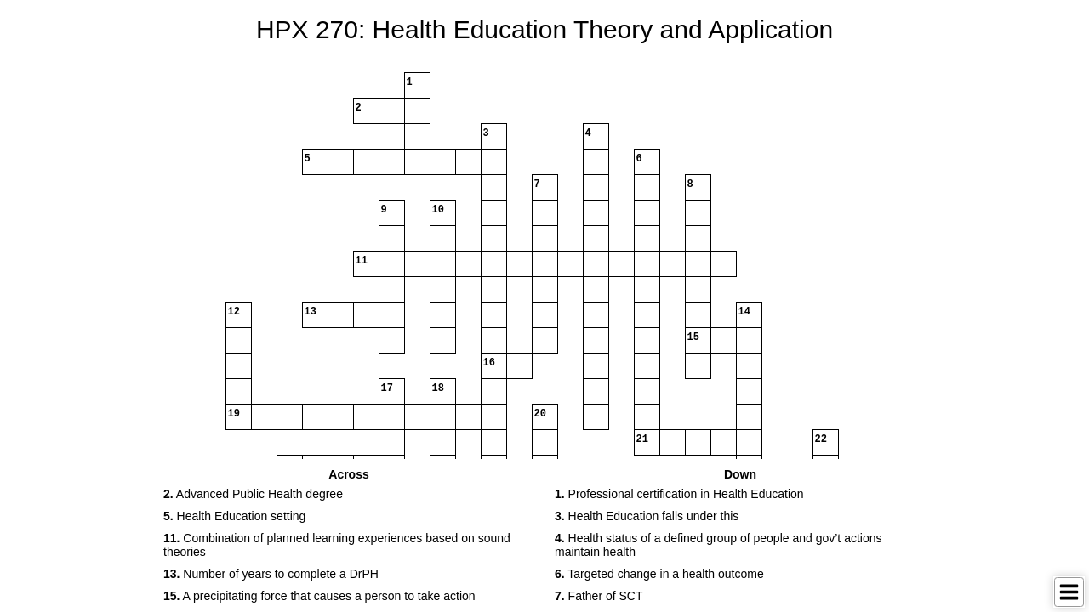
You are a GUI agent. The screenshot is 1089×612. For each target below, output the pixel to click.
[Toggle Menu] (1069, 592)
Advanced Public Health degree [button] (253, 494)
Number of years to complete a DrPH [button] (271, 574)
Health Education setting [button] (234, 516)
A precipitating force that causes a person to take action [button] (319, 596)
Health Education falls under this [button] (646, 516)
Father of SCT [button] (599, 596)
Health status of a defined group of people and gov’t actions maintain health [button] (718, 545)
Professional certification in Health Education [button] (679, 494)
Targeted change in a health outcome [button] (659, 574)
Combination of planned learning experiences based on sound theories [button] (336, 545)
